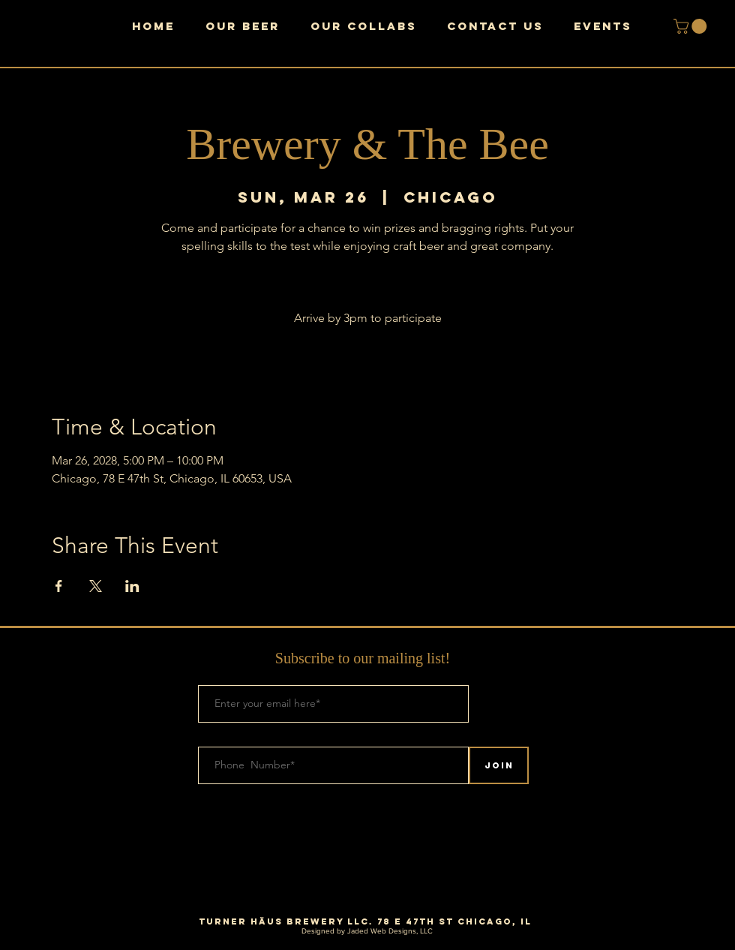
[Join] (499, 765)
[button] (692, 26)
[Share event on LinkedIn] (132, 586)
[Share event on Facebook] (59, 586)
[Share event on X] (95, 586)
